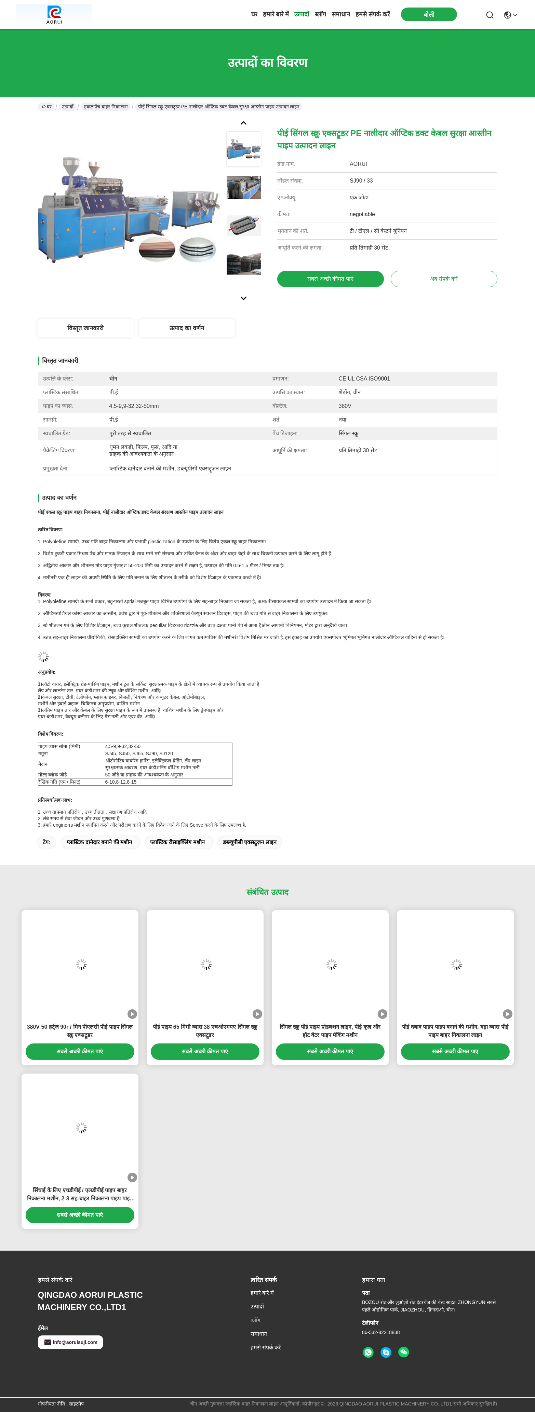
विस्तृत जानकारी (85, 328)
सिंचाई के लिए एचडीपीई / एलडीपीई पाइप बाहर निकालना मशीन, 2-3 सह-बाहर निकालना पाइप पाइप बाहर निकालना (80, 1195)
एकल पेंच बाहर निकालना (106, 106)
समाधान (341, 14)
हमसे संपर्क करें (373, 14)
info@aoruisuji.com (70, 1342)
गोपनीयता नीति (51, 1404)
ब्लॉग (320, 14)
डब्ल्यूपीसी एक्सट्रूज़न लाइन (250, 842)
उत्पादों (301, 14)
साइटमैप (76, 1404)
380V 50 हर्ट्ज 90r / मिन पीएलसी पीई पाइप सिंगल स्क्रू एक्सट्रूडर (80, 1031)
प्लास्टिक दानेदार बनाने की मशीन (99, 842)
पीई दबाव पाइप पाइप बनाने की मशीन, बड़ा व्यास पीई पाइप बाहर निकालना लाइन (455, 1031)
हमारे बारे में (276, 14)
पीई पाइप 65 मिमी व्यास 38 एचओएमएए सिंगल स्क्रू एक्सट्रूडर (205, 1031)
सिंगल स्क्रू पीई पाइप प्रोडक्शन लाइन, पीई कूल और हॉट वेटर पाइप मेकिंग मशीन (330, 1031)
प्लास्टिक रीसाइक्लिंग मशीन (177, 842)
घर (254, 14)
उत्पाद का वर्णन (187, 328)
